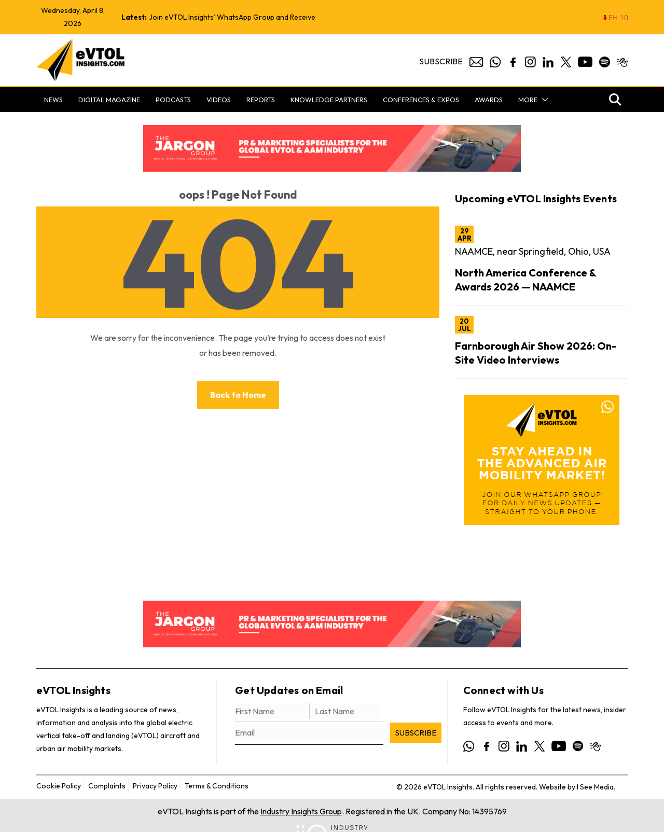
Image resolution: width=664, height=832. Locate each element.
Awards (489, 99)
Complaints (107, 786)
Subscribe (441, 61)
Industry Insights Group (301, 811)
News (53, 99)
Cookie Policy (58, 786)
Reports (260, 99)
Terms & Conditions (216, 786)
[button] (543, 99)
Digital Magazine (109, 99)
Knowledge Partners (328, 99)
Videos (218, 99)
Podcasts (173, 99)
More (527, 99)
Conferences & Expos (421, 99)
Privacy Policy (155, 786)
